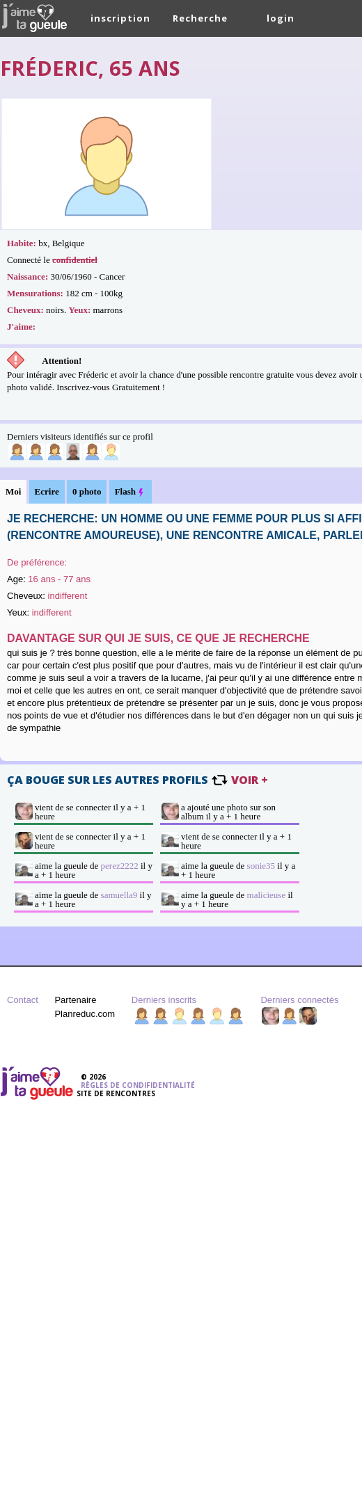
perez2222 (120, 865)
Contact (22, 1000)
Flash (130, 492)
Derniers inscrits (164, 1000)
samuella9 (119, 895)
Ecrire (47, 491)
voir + (249, 779)
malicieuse (266, 895)
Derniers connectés (299, 1000)
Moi (13, 491)
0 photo (87, 491)
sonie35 (261, 865)
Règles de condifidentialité (138, 1085)
